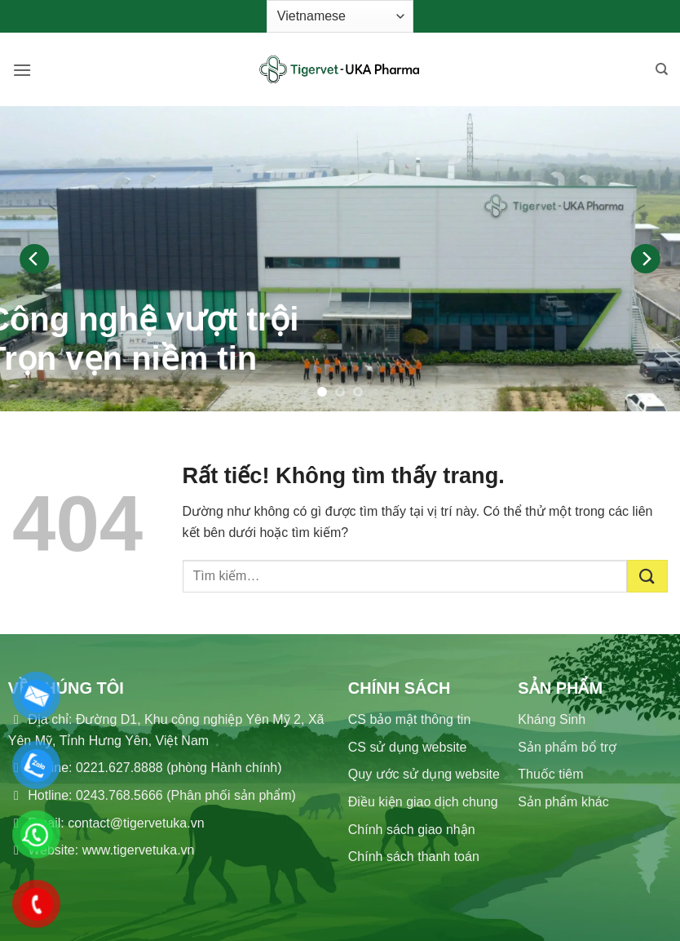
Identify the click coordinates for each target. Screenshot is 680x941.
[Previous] (34, 258)
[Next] (645, 258)
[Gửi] (647, 576)
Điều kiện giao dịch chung (423, 802)
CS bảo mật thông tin (409, 719)
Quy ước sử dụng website (424, 774)
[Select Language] (340, 16)
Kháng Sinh (551, 719)
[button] (22, 70)
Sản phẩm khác (563, 802)
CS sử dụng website (407, 747)
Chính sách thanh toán (413, 856)
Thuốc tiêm (550, 774)
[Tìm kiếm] (662, 69)
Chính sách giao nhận (411, 830)
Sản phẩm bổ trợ (567, 747)
